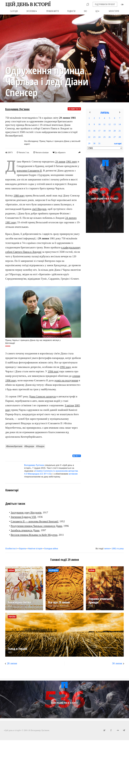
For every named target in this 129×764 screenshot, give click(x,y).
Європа (22, 548)
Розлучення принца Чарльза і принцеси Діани (36, 525)
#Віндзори (29, 446)
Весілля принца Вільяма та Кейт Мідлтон (34, 534)
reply (79, 152)
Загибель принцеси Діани (25, 530)
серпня (76, 375)
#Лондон (40, 446)
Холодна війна (51, 548)
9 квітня (69, 405)
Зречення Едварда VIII (23, 516)
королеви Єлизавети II (29, 170)
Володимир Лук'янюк (17, 109)
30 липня (117, 663)
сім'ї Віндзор (39, 208)
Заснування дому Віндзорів (26, 512)
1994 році (53, 371)
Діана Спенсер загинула (42, 396)
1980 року (19, 195)
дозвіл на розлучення (66, 380)
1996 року (10, 380)
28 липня (12, 663)
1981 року (11, 222)
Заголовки (32, 11)
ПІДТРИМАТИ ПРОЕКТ (105, 4)
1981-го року (118, 548)
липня (107, 548)
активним (73, 474)
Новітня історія (35, 548)
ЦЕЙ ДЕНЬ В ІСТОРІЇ (28, 4)
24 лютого (71, 217)
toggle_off (122, 4)
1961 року (71, 161)
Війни (11, 570)
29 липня (60, 161)
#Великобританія (14, 446)
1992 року (65, 366)
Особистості (74, 108)
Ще (97, 11)
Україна (12, 616)
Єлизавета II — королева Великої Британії (34, 521)
